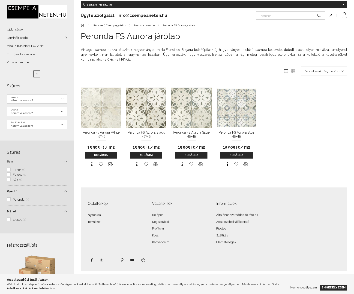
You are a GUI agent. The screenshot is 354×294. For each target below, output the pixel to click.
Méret (11, 211)
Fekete (20, 174)
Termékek (94, 222)
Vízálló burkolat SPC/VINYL (26, 46)
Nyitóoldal (95, 215)
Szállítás (222, 235)
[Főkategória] (83, 25)
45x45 (19, 219)
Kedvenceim (160, 242)
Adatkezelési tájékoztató (232, 222)
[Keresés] (290, 15)
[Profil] (330, 15)
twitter (112, 260)
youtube (132, 260)
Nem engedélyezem (303, 287)
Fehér (19, 170)
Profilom (158, 228)
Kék (17, 179)
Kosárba (101, 155)
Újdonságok (15, 29)
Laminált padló (17, 38)
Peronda (21, 199)
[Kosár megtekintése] (341, 15)
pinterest (122, 260)
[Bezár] (343, 4)
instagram (102, 260)
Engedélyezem (334, 287)
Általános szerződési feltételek (237, 215)
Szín (10, 161)
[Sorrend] (324, 71)
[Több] (36, 73)
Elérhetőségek (226, 242)
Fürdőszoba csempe (21, 54)
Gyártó (12, 191)
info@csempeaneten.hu (142, 15)
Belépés (157, 215)
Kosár (156, 235)
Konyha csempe (18, 62)
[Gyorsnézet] (91, 164)
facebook (92, 260)
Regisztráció (160, 222)
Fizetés (221, 228)
